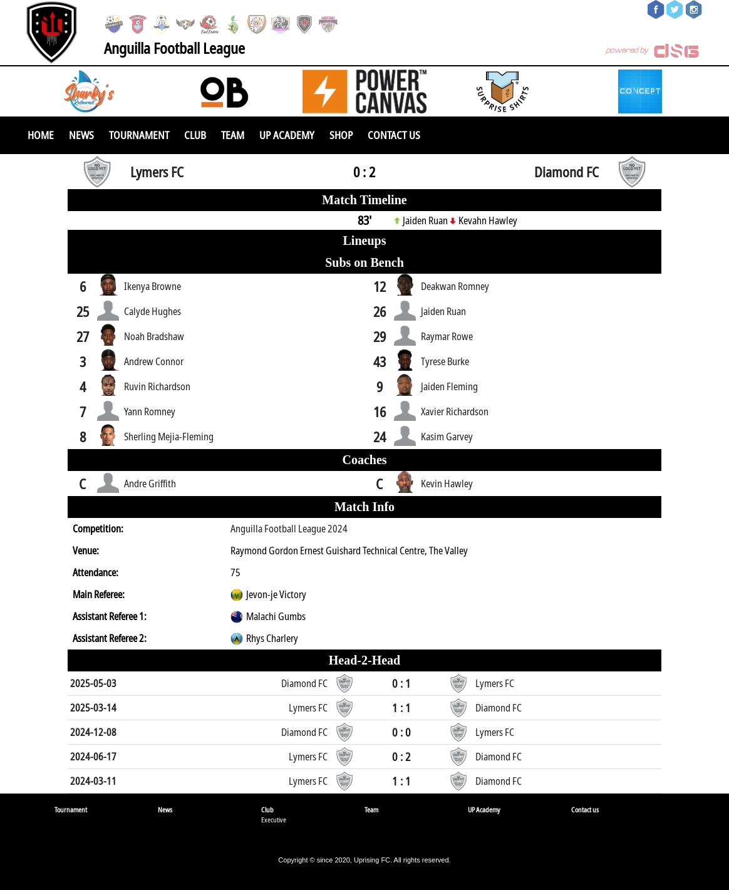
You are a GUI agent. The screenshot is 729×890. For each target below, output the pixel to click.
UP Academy (286, 135)
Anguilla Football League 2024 (289, 529)
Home (41, 135)
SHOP (341, 135)
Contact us (394, 135)
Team (232, 135)
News (81, 135)
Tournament (139, 135)
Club (195, 135)
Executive (273, 819)
